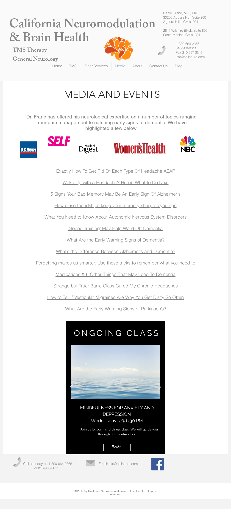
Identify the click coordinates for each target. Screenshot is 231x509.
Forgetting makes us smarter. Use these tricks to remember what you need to (115, 263)
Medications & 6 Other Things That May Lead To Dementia (115, 274)
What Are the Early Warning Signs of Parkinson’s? (115, 309)
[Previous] (71, 387)
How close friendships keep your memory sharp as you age (116, 205)
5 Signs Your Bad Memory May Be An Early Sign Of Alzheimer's (115, 194)
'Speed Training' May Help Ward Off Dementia (115, 228)
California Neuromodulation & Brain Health (82, 32)
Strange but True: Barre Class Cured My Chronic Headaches (115, 286)
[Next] (159, 387)
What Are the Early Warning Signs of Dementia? (115, 240)
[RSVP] (117, 447)
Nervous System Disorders (159, 217)
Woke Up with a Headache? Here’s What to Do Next (116, 182)
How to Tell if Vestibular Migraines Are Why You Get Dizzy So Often (115, 297)
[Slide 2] (118, 446)
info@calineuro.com (190, 57)
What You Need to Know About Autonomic (88, 217)
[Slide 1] (113, 446)
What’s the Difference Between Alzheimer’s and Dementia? (115, 251)
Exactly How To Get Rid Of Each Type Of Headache (110, 171)
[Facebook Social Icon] (157, 464)
